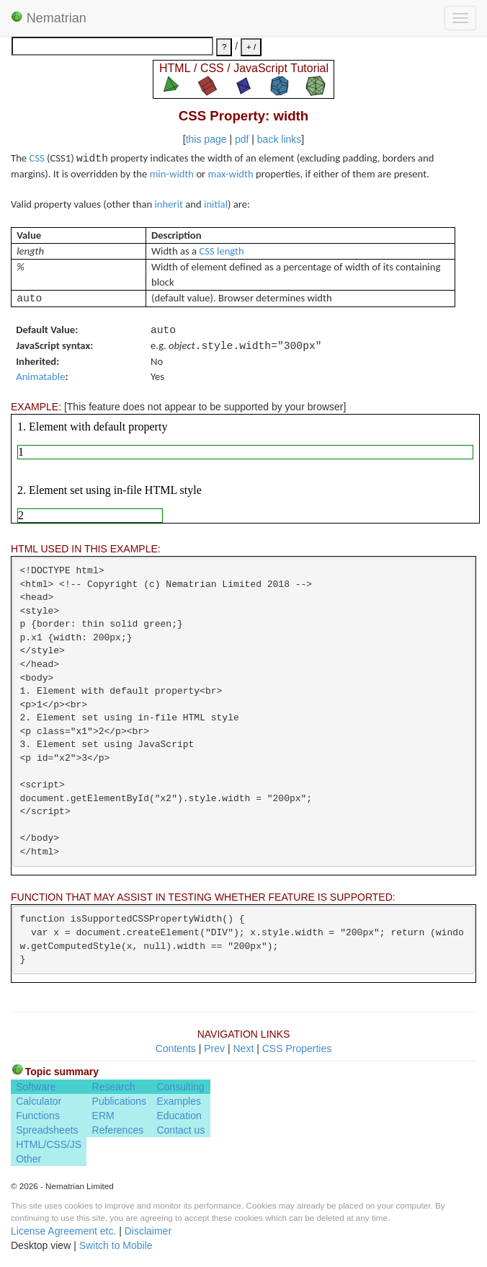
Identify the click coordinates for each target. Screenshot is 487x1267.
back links (279, 139)
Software (35, 1086)
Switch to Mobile (116, 1245)
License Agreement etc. (63, 1231)
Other (28, 1159)
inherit (169, 204)
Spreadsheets (47, 1130)
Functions (38, 1115)
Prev (214, 1048)
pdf (242, 139)
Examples (178, 1101)
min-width (172, 173)
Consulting (180, 1086)
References (118, 1130)
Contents (176, 1048)
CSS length (221, 250)
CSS (36, 157)
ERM (103, 1115)
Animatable (40, 376)
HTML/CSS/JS (48, 1144)
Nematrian (48, 18)
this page (206, 139)
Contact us (180, 1130)
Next (243, 1048)
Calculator (38, 1101)
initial (216, 204)
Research (113, 1086)
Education (178, 1115)
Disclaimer (148, 1231)
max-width (231, 173)
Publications (119, 1101)
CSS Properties (296, 1048)
